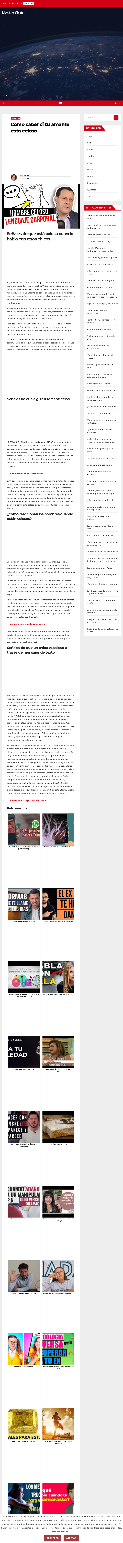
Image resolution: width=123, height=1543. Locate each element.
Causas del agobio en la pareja (102, 258)
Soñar (89, 196)
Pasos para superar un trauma (102, 458)
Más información (60, 1531)
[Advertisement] (15, 54)
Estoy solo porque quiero (99, 413)
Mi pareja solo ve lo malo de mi (102, 552)
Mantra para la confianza (99, 465)
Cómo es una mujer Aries (99, 568)
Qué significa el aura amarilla (101, 407)
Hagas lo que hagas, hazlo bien (102, 304)
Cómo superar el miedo (98, 235)
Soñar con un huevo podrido (101, 535)
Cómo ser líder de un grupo (100, 281)
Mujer (89, 163)
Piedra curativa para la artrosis (102, 390)
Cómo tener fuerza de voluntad (102, 584)
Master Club (12, 12)
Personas (91, 176)
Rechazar (53, 1538)
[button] (115, 103)
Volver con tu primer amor (100, 264)
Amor (89, 136)
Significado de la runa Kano (100, 287)
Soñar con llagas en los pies (101, 500)
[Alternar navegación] (60, 103)
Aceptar (71, 1538)
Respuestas (16, 118)
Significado (92, 190)
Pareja (90, 170)
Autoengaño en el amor (98, 384)
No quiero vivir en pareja (99, 241)
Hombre (91, 156)
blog (89, 143)
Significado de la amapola (100, 329)
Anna (26, 175)
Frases (90, 149)
